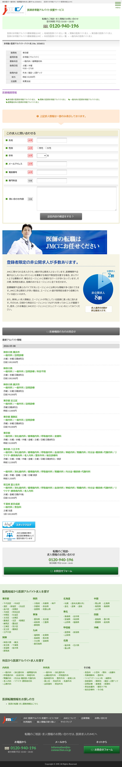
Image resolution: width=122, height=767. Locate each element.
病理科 (107, 684)
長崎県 (37, 638)
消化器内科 (19, 672)
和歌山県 (47, 609)
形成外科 (57, 681)
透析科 (100, 675)
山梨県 (67, 635)
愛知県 (37, 619)
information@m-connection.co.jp (61, 749)
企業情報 (85, 718)
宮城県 (67, 619)
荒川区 (15, 626)
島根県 (107, 606)
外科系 (46, 667)
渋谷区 (22, 606)
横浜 (16, 642)
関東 (4, 637)
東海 (35, 614)
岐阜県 (37, 622)
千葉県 (15, 645)
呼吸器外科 (64, 675)
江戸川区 (7, 632)
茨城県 (6, 648)
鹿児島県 (38, 644)
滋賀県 (37, 609)
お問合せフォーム (61, 570)
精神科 (99, 681)
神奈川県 (7, 642)
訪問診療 (89, 684)
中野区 (6, 615)
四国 (96, 614)
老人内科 (7, 681)
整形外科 (61, 678)
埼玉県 (6, 645)
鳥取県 (98, 606)
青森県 (67, 616)
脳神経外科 (49, 678)
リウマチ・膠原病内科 (23, 681)
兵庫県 (46, 603)
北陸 (65, 640)
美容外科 (59, 684)
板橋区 (22, 620)
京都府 (37, 606)
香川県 (107, 619)
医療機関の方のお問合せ (61, 331)
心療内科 (7, 684)
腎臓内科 (7, 678)
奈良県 (46, 606)
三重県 (46, 622)
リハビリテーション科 (94, 678)
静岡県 (37, 625)
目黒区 (15, 609)
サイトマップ (66, 722)
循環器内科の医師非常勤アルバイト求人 (23, 102)
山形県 (67, 622)
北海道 (66, 598)
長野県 (67, 632)
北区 (14, 620)
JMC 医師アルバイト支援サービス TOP (40, 718)
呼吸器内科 (8, 675)
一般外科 (48, 672)
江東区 (6, 626)
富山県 (67, 648)
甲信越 (66, 627)
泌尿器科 (48, 684)
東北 (65, 611)
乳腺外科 (68, 681)
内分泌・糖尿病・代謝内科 (25, 678)
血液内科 (20, 675)
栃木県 (15, 648)
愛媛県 (98, 622)
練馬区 (6, 623)
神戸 (54, 603)
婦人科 (47, 681)
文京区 (6, 618)
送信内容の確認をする (61, 216)
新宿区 (13, 606)
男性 (40, 148)
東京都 (5, 598)
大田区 (6, 612)
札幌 (66, 603)
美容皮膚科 (90, 687)
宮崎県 (46, 641)
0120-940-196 (64, 25)
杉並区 (15, 615)
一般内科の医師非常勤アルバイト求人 (85, 99)
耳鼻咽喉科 (90, 675)
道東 (73, 606)
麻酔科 (108, 678)
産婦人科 (72, 678)
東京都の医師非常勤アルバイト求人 (21, 99)
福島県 (76, 622)
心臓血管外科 (50, 675)
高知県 (107, 622)
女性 (48, 148)
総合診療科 (90, 689)
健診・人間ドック (111, 681)
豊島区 (6, 620)
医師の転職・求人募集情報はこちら (23, 704)
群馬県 (6, 651)
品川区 (6, 609)
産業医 (99, 684)
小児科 (97, 672)
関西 (35, 598)
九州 (35, 630)
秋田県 (76, 619)
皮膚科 (112, 672)
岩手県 (76, 616)
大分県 (37, 641)
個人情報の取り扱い (46, 722)
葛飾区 (15, 629)
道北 (66, 606)
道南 (80, 606)
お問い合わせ (101, 718)
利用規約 (27, 722)
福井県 (67, 645)
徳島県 (98, 619)
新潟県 (76, 632)
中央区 (17, 603)
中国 (96, 598)
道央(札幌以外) (77, 603)
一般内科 (7, 672)
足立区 (6, 629)
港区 (5, 606)
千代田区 (7, 603)
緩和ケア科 (102, 687)
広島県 (107, 603)
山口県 (98, 609)
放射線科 (89, 681)
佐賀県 (46, 635)
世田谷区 (16, 612)
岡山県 (98, 603)
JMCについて (70, 718)
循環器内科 (32, 672)
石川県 (76, 645)
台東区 (15, 618)
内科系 (5, 667)
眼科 (104, 672)
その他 (100, 689)
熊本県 (46, 638)
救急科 (88, 672)
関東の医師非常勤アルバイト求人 (53, 99)
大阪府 (37, 603)
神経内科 (31, 675)
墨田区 (15, 623)
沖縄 (96, 627)
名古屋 (46, 619)
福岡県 (37, 635)
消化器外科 (60, 672)
